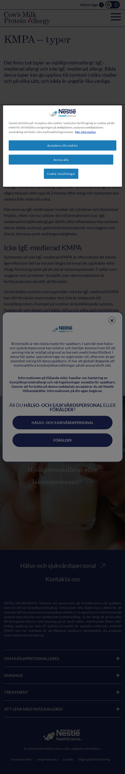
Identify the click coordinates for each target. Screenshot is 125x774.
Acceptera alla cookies (62, 145)
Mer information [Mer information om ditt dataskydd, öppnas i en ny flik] (85, 131)
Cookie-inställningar (61, 173)
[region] (62, 146)
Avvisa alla (61, 159)
